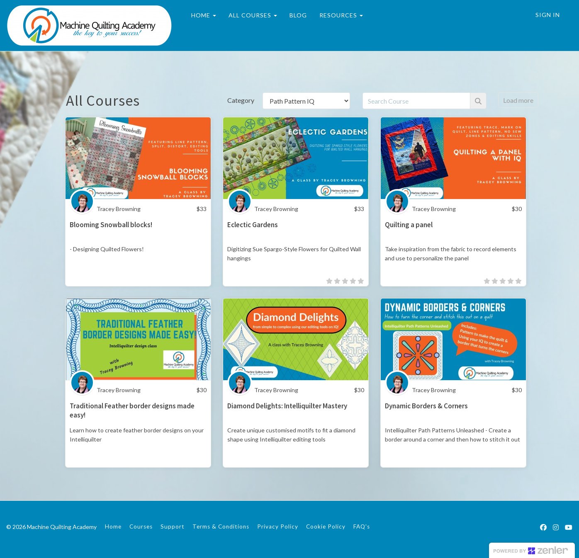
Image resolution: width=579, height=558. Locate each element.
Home (113, 526)
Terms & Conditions (220, 526)
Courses (141, 526)
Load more (518, 100)
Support (173, 526)
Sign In (547, 14)
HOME (203, 15)
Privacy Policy (277, 526)
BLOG (298, 15)
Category (240, 100)
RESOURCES (341, 15)
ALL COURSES (253, 15)
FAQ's (361, 526)
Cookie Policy (325, 526)
